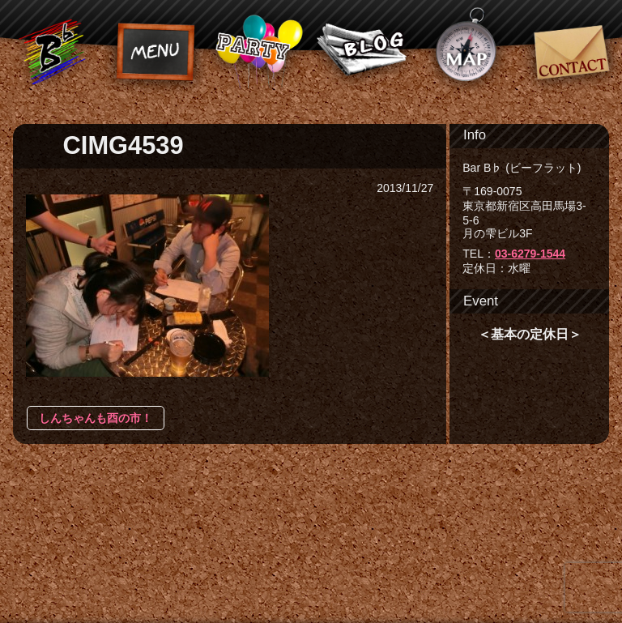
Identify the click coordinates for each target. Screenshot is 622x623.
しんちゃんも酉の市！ (95, 418)
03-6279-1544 (530, 253)
